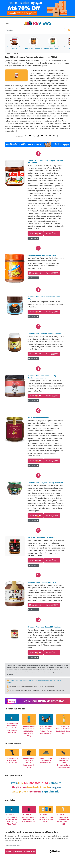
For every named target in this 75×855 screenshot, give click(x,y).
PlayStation (19, 787)
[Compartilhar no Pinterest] (46, 135)
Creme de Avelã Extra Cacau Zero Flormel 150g (45, 297)
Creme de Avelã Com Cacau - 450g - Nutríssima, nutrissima (42, 376)
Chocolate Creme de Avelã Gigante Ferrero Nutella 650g (45, 161)
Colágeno (55, 787)
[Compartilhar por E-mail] (54, 135)
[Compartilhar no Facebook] (30, 135)
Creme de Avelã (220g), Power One (42, 582)
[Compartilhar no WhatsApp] (26, 135)
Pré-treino (34, 791)
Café (21, 783)
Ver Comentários (33, 238)
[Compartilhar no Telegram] (42, 135)
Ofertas (35, 233)
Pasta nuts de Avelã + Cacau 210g (41, 537)
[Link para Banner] (37, 8)
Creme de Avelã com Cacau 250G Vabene (44, 627)
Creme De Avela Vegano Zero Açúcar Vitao (45, 482)
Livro (14, 783)
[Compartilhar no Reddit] (50, 135)
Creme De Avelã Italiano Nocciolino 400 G (45, 333)
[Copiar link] (58, 135)
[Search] (35, 30)
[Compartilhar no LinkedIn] (38, 135)
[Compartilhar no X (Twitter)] (34, 135)
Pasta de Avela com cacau (38, 417)
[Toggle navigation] (7, 23)
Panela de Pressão (38, 787)
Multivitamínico (36, 782)
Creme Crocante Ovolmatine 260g (42, 255)
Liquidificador (51, 791)
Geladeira (55, 783)
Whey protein (20, 791)
